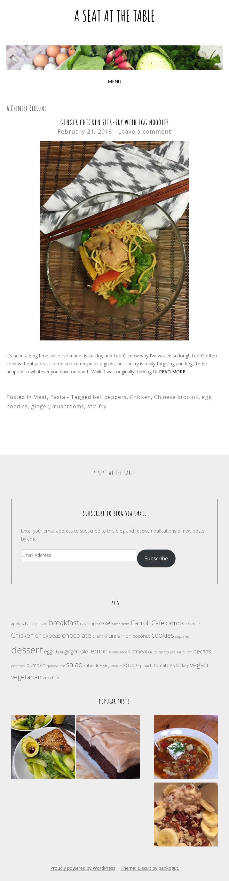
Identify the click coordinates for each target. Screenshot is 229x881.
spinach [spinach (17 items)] (145, 665)
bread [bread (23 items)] (41, 623)
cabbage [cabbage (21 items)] (89, 623)
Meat (40, 397)
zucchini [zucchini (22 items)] (51, 677)
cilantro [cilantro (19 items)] (99, 636)
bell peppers (110, 397)
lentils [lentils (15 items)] (114, 652)
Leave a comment (144, 131)
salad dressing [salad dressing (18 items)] (97, 665)
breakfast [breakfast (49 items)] (64, 623)
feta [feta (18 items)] (59, 652)
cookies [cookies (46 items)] (163, 635)
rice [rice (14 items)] (62, 666)
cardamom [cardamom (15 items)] (121, 623)
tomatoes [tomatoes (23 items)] (164, 665)
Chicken (140, 397)
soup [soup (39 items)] (130, 664)
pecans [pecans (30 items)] (202, 651)
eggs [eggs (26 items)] (49, 651)
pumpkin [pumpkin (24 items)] (36, 665)
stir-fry (97, 406)
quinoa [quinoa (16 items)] (52, 665)
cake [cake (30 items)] (104, 623)
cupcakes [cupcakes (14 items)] (182, 636)
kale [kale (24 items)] (83, 651)
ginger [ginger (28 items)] (71, 651)
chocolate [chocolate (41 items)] (76, 635)
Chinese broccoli (176, 397)
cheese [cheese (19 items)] (193, 624)
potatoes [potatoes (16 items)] (18, 665)
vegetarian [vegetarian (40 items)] (26, 676)
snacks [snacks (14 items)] (117, 666)
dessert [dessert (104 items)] (27, 649)
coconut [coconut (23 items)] (141, 636)
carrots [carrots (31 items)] (175, 623)
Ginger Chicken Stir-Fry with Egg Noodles (114, 122)
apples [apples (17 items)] (17, 624)
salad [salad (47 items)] (74, 664)
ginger (40, 406)
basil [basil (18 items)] (29, 624)
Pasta (57, 397)
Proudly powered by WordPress (82, 868)
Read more (172, 372)
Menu (114, 81)
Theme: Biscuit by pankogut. (150, 868)
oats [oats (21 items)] (152, 652)
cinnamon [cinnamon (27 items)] (119, 635)
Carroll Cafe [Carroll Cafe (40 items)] (147, 622)
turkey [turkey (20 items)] (182, 665)
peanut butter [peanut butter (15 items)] (181, 652)
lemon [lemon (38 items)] (98, 651)
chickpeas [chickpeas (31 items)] (48, 635)
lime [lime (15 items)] (123, 652)
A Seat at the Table (114, 15)
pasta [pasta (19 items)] (164, 652)
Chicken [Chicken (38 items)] (22, 635)
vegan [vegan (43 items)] (199, 664)
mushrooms (68, 406)
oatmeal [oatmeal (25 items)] (137, 651)
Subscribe (156, 558)
